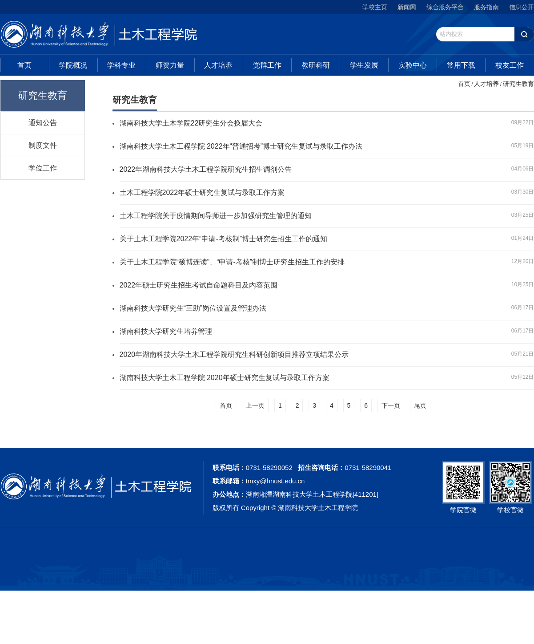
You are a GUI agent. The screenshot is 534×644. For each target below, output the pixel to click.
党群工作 (267, 65)
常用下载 (461, 65)
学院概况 (73, 65)
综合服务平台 (445, 7)
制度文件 (42, 145)
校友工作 (509, 65)
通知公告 (42, 122)
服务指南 (486, 7)
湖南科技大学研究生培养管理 (166, 331)
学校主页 (374, 7)
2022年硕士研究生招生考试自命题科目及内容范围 (199, 285)
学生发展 (364, 65)
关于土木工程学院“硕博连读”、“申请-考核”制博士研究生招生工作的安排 (232, 262)
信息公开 (521, 7)
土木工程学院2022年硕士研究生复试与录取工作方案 (202, 192)
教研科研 (315, 65)
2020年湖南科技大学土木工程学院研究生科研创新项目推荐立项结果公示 (234, 354)
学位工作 (42, 168)
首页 (24, 65)
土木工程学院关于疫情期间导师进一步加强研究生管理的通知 (216, 215)
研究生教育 (518, 83)
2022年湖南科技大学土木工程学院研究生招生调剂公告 (206, 169)
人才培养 (218, 65)
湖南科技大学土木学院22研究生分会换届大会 (191, 123)
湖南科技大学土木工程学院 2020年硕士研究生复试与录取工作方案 (224, 377)
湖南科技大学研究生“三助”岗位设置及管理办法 (193, 308)
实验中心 (412, 65)
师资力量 (170, 65)
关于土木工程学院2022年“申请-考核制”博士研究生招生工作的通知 (224, 239)
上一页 (255, 405)
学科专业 (121, 65)
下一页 (390, 405)
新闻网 (406, 7)
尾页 (420, 405)
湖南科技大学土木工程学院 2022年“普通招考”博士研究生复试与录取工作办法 (241, 146)
